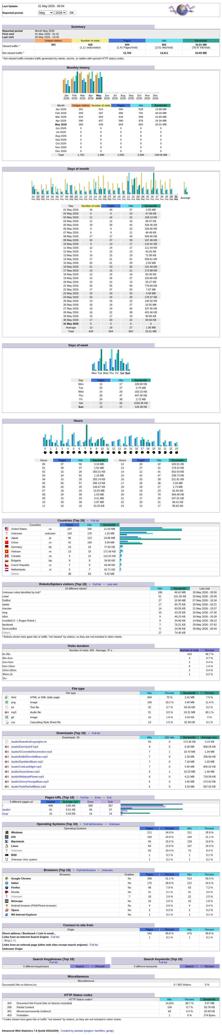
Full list (95, 520)
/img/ (5, 813)
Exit (109, 797)
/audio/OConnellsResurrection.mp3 (31, 751)
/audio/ (6, 809)
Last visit (112, 584)
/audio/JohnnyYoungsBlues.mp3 (30, 781)
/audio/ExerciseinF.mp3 (24, 746)
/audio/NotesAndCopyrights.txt (29, 741)
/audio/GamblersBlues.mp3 (27, 761)
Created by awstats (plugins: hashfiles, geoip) (87, 1030)
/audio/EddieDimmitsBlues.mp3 (29, 756)
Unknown (114, 824)
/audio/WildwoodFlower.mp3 (27, 776)
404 (9, 1003)
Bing (7, 940)
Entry (98, 797)
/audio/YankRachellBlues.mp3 (28, 786)
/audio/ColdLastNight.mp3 (26, 766)
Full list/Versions (93, 824)
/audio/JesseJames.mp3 (25, 771)
